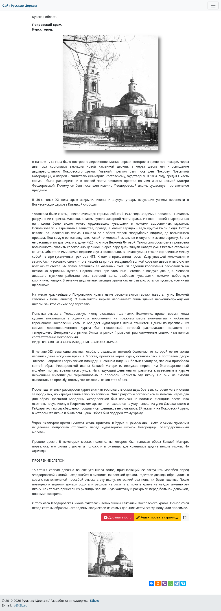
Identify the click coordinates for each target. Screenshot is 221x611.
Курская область (44, 17)
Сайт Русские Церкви (19, 5)
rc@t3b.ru (20, 605)
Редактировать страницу (157, 517)
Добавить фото (117, 517)
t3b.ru (94, 600)
